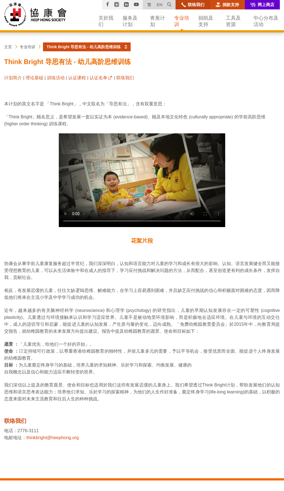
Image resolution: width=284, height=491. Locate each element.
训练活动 (56, 77)
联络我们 (125, 77)
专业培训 (27, 47)
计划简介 (13, 77)
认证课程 (77, 77)
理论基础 (34, 77)
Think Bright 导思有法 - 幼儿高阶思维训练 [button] (84, 47)
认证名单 (98, 77)
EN (160, 4)
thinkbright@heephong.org (52, 437)
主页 (8, 47)
